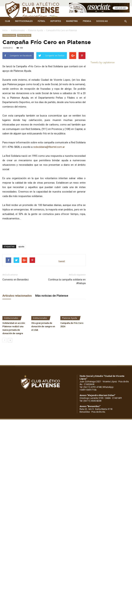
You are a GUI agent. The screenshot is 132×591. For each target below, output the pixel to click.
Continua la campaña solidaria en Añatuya (67, 281)
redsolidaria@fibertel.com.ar (49, 146)
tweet (62, 261)
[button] (125, 21)
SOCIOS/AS (102, 21)
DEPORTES (55, 21)
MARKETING (72, 21)
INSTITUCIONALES (24, 21)
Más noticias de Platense (51, 295)
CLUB (7, 21)
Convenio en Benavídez (15, 279)
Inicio (5, 30)
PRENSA (87, 21)
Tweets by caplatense (102, 62)
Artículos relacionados (17, 295)
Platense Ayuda (35, 30)
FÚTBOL (41, 21)
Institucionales (18, 30)
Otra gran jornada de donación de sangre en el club (43, 326)
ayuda (21, 246)
